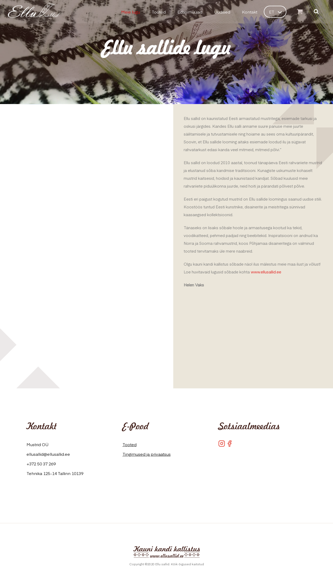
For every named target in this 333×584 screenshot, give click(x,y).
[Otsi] (316, 12)
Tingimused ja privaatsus (147, 454)
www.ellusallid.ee (266, 271)
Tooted (130, 444)
